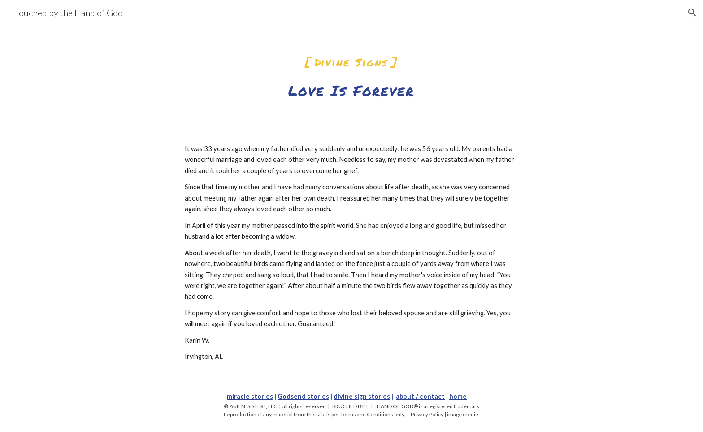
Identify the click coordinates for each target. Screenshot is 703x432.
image (455, 414)
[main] (351, 71)
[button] (692, 12)
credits (471, 414)
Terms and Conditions (366, 414)
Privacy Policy (427, 414)
